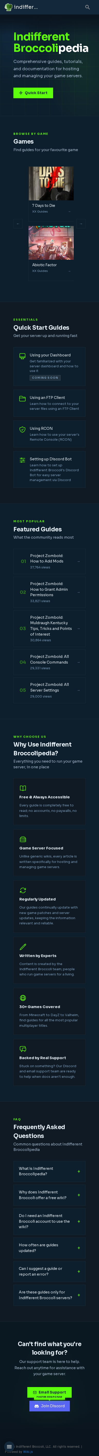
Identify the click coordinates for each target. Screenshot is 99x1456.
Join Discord (50, 1406)
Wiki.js (28, 1452)
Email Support (49, 1392)
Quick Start (33, 92)
